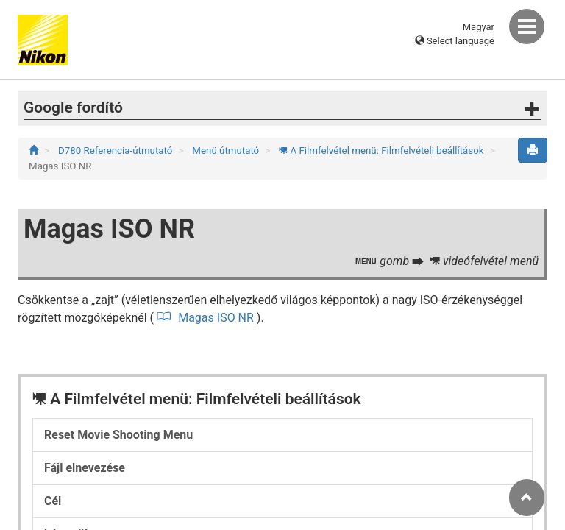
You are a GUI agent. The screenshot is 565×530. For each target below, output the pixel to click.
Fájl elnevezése (84, 468)
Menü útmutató (226, 150)
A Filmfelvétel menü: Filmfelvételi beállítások (382, 150)
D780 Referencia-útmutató (116, 150)
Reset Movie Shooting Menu (118, 435)
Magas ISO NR (216, 318)
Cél (52, 501)
